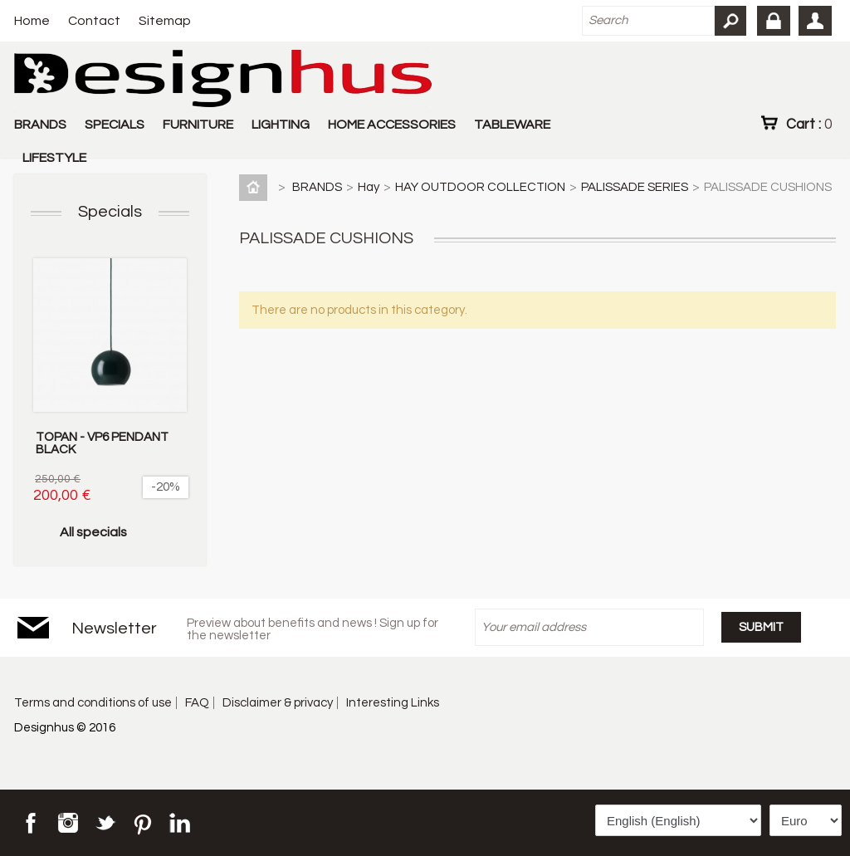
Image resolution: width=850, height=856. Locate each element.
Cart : (809, 123)
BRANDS (40, 124)
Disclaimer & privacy (277, 703)
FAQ (197, 703)
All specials (93, 532)
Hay (368, 187)
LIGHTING (281, 124)
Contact (94, 20)
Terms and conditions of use (93, 703)
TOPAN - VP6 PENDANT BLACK (102, 443)
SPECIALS (114, 124)
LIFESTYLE (54, 157)
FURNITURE (198, 124)
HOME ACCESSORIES (392, 124)
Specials (110, 211)
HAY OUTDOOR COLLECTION (480, 187)
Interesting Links (392, 703)
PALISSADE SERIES (634, 187)
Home (32, 20)
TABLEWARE (512, 124)
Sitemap (165, 20)
